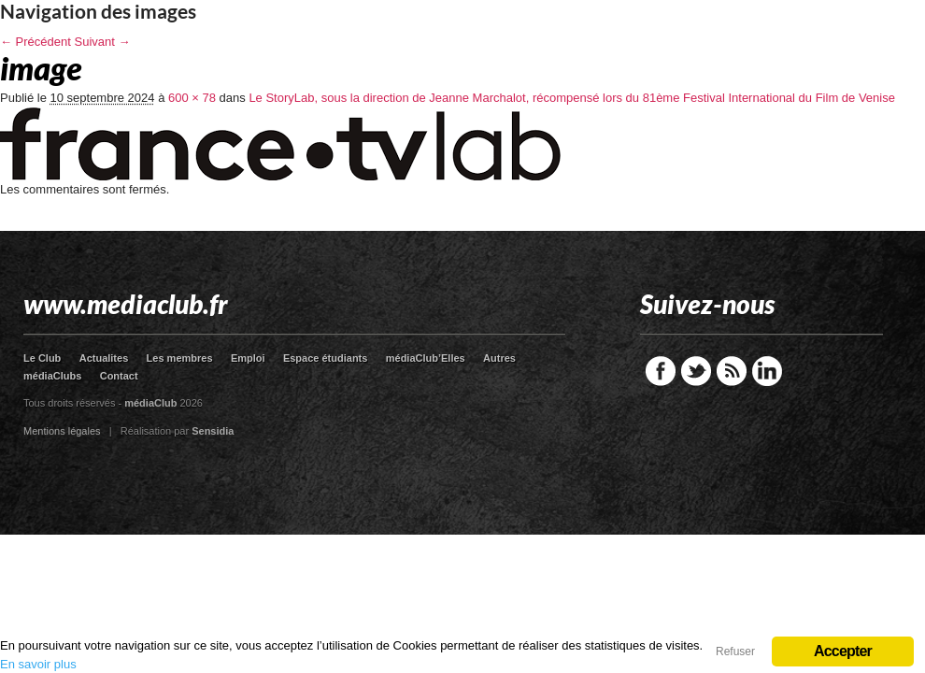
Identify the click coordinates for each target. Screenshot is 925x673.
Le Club (42, 358)
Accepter (843, 651)
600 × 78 (192, 98)
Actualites (104, 358)
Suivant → (103, 42)
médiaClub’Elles (425, 358)
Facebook (661, 371)
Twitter (696, 371)
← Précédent (35, 42)
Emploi (248, 358)
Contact (119, 375)
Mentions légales (62, 431)
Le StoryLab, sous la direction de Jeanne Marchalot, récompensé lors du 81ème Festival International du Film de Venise (572, 98)
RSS (732, 371)
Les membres (180, 358)
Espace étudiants (325, 358)
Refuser (735, 651)
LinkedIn (767, 371)
